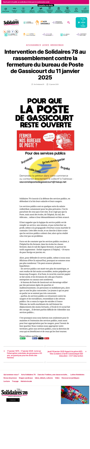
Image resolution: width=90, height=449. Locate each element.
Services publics (58, 45)
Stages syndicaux (44, 379)
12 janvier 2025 (54, 85)
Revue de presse (28, 379)
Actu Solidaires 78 (33, 45)
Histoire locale (49, 383)
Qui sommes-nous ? (12, 376)
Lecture (28, 383)
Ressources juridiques (13, 383)
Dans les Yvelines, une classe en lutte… (57, 376)
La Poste (45, 45)
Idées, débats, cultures (64, 379)
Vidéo (78, 379)
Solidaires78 (40, 85)
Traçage (37, 383)
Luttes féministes (11, 379)
